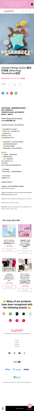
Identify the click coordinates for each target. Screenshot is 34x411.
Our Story (17, 340)
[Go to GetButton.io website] (30, 409)
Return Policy (21, 382)
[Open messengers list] (29, 406)
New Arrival (17, 346)
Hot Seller (17, 344)
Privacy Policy (14, 382)
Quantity (3, 84)
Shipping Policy (28, 382)
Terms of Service (6, 382)
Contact (17, 342)
